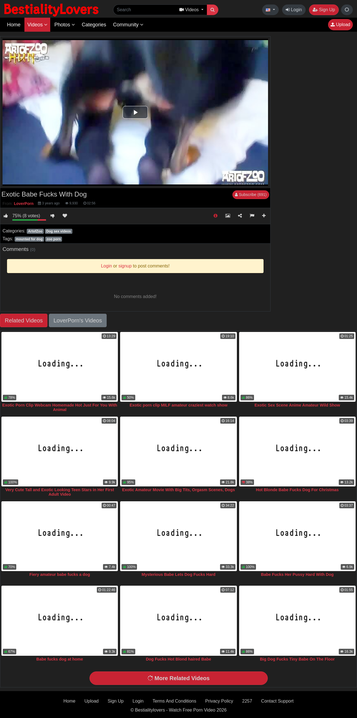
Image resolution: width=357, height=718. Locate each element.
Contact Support (277, 701)
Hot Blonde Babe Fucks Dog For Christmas (297, 490)
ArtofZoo (35, 231)
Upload (340, 24)
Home (13, 24)
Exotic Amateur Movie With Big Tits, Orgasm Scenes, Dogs (178, 490)
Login (294, 9)
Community (128, 24)
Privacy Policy (219, 701)
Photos (64, 24)
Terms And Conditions (174, 701)
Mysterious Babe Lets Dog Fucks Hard (178, 574)
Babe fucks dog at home (59, 659)
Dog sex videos (58, 231)
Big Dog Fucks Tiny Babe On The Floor (297, 659)
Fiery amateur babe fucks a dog (59, 574)
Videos (37, 24)
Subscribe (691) (251, 194)
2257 (247, 701)
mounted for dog (29, 239)
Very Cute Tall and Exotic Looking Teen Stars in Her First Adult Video (59, 492)
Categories (94, 24)
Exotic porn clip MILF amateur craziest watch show (179, 405)
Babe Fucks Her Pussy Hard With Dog (297, 574)
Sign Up (324, 9)
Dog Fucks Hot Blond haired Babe (178, 659)
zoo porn (54, 239)
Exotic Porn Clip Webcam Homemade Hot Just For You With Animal (59, 407)
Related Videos (24, 320)
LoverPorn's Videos (78, 320)
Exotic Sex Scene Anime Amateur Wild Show (297, 405)
